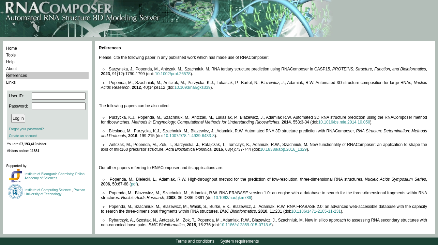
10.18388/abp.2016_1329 (283, 149)
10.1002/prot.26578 (173, 73)
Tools (11, 55)
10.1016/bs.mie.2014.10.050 (344, 122)
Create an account (23, 136)
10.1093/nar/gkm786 (232, 197)
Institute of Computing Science (48, 190)
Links (11, 82)
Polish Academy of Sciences (55, 176)
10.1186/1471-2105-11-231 (316, 211)
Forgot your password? (26, 129)
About (11, 68)
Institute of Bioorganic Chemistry (49, 174)
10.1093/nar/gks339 (192, 87)
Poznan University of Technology (55, 192)
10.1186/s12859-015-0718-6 (245, 225)
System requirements (239, 241)
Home (11, 48)
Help (10, 62)
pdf (134, 184)
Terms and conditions (195, 241)
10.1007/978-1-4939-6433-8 (189, 135)
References (16, 75)
